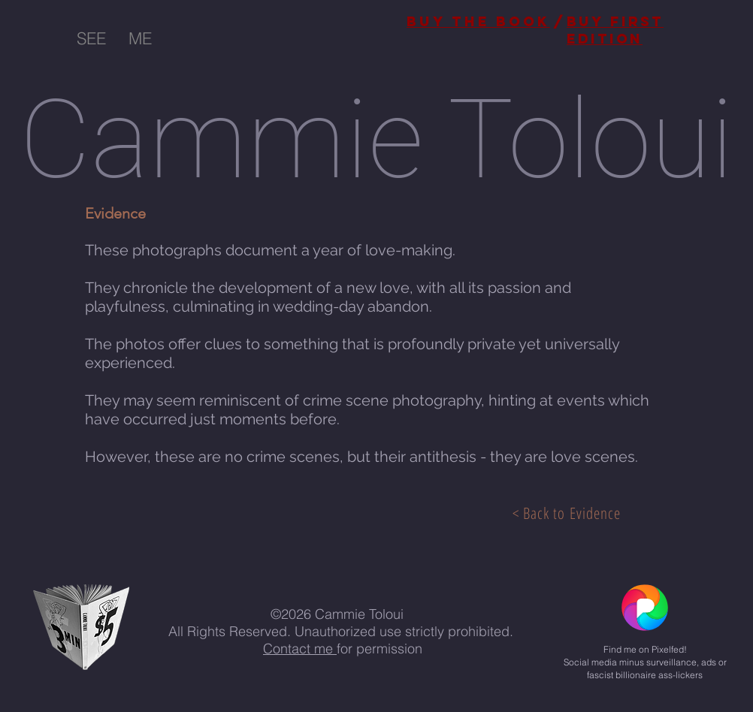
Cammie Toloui (376, 140)
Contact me (300, 648)
